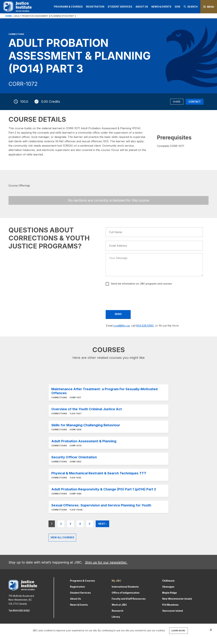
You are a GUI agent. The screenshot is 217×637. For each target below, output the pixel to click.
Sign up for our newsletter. (106, 562)
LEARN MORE (178, 630)
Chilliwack (168, 580)
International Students (125, 586)
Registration (95, 6)
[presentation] (131, 295)
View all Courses (62, 537)
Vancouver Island (172, 610)
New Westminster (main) (177, 598)
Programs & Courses (68, 6)
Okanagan (168, 586)
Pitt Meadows (170, 604)
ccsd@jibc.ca (121, 325)
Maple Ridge (169, 592)
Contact (194, 101)
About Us (142, 6)
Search (191, 6)
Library (116, 616)
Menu (210, 6)
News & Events (161, 6)
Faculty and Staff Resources (129, 598)
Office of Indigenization (126, 592)
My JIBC (116, 580)
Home (8, 16)
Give (177, 6)
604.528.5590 (145, 325)
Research (117, 610)
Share (176, 101)
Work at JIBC (119, 604)
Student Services (120, 6)
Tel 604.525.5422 (19, 610)
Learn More (108, 392)
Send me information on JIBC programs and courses (141, 283)
